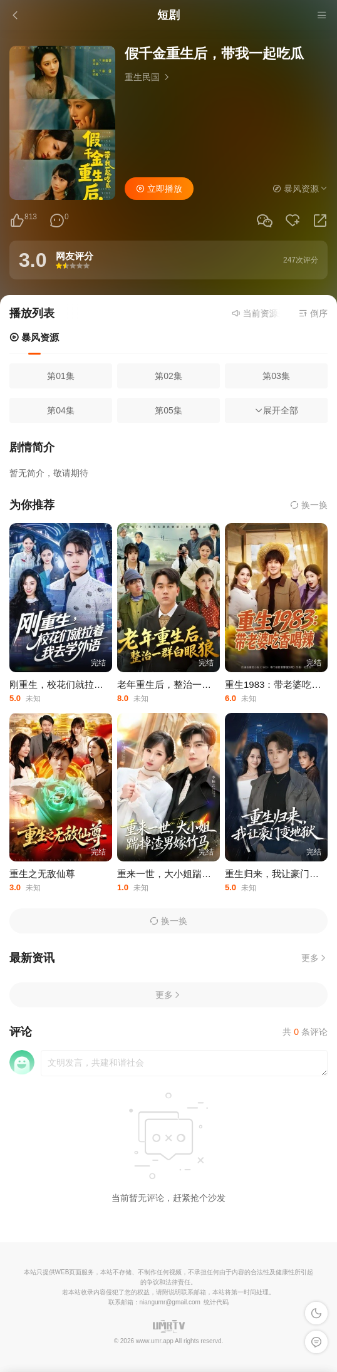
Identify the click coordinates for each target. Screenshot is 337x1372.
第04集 (61, 410)
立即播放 (159, 189)
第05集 (168, 410)
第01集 (61, 376)
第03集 (276, 376)
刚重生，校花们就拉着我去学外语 (79, 684)
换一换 (309, 505)
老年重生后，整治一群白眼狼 (178, 684)
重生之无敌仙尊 (42, 873)
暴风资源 (34, 337)
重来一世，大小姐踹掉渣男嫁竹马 (187, 873)
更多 (314, 958)
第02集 (168, 376)
